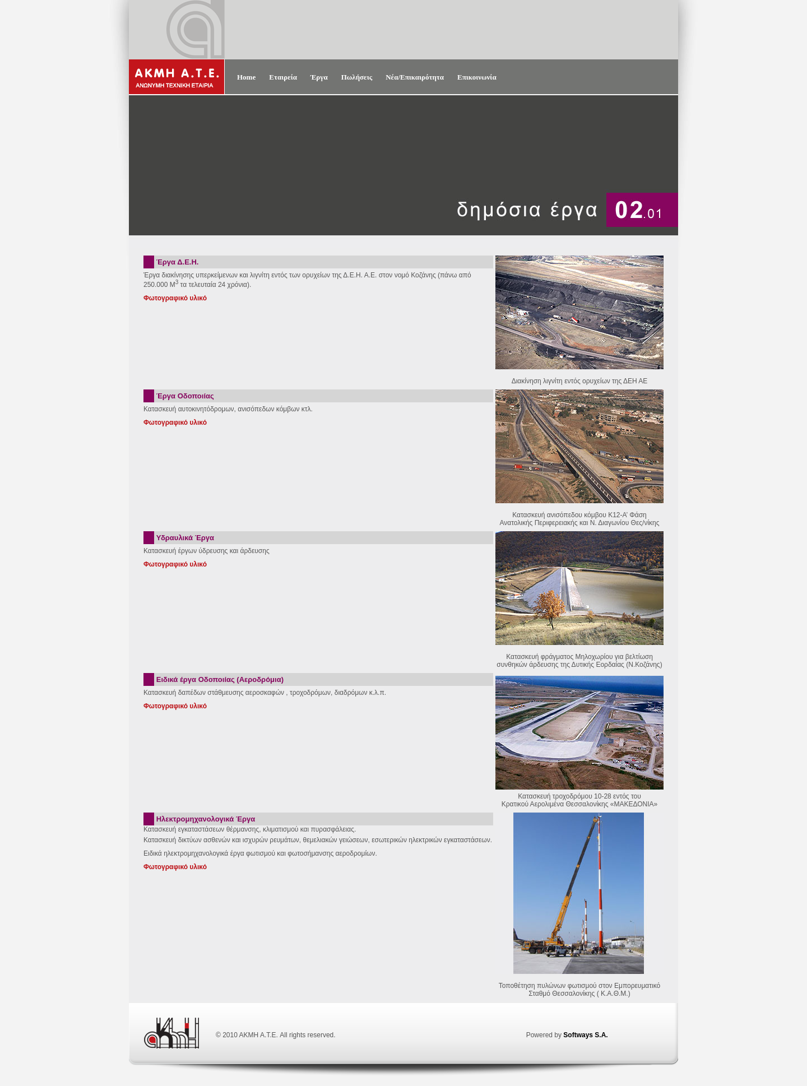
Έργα (319, 77)
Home (246, 77)
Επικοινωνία (477, 77)
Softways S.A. (585, 1035)
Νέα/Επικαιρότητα (415, 77)
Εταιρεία (283, 77)
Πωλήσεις (357, 77)
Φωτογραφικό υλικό (175, 298)
